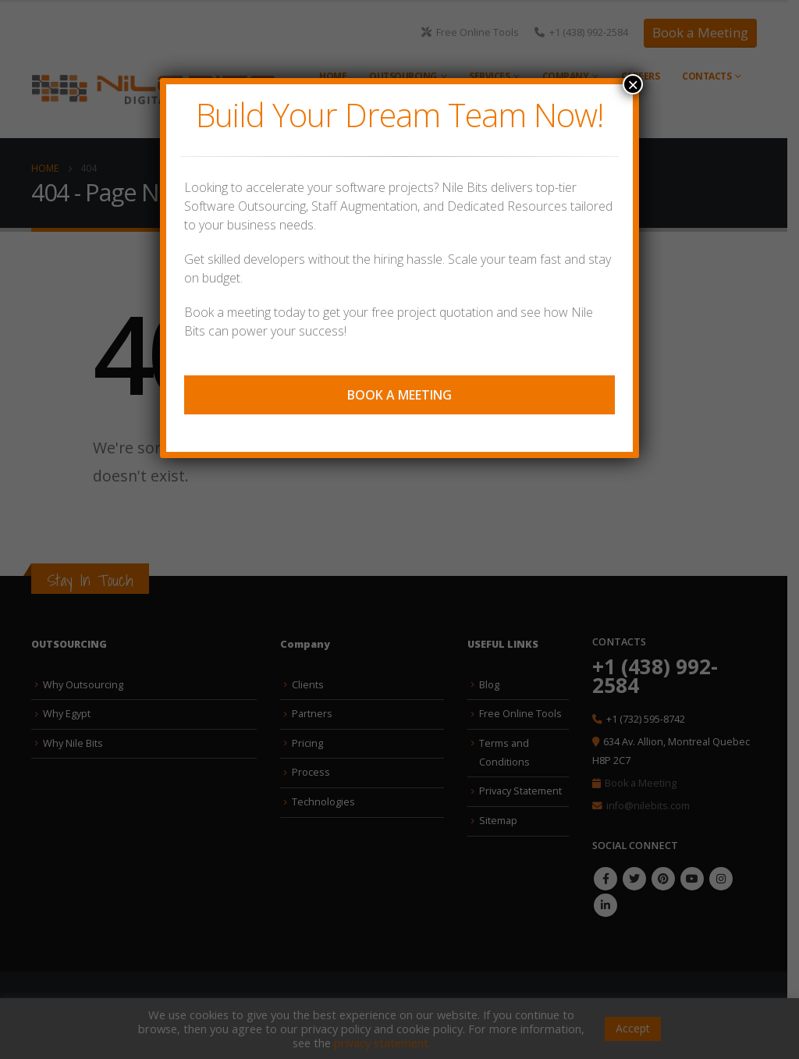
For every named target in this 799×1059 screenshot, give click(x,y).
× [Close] (632, 84)
